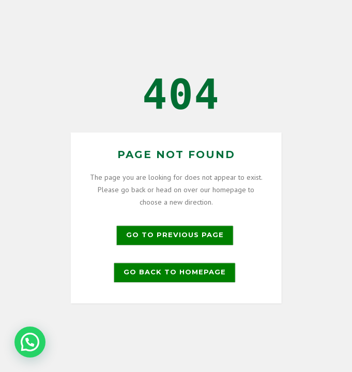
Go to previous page (175, 235)
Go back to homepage (175, 272)
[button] (29, 342)
